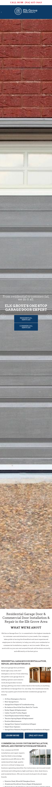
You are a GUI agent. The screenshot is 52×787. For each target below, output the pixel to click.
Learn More (12, 736)
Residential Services (26, 319)
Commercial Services (26, 327)
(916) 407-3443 (36, 736)
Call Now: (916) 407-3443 (26, 2)
